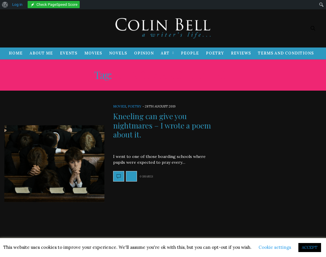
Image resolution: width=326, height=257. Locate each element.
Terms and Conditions (286, 53)
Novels (118, 53)
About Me (41, 53)
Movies (93, 53)
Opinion (144, 53)
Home (16, 53)
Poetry (215, 53)
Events (68, 53)
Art (165, 53)
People (190, 53)
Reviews (241, 53)
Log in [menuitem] (17, 4)
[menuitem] (5, 4)
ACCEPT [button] (310, 247)
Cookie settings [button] (275, 247)
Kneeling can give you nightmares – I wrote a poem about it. (162, 125)
